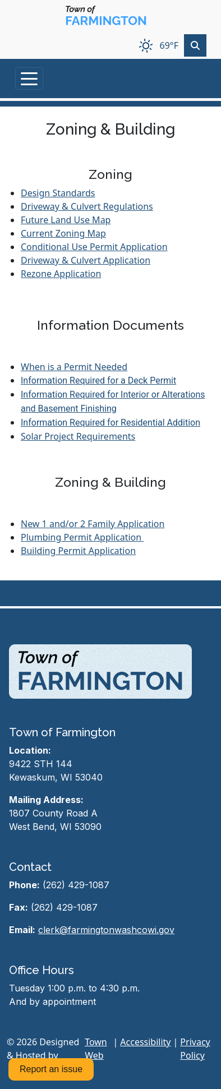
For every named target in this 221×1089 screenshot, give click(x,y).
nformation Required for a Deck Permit (99, 380)
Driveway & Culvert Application (85, 260)
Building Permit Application (78, 550)
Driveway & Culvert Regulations (87, 206)
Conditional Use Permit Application (94, 247)
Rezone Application (61, 273)
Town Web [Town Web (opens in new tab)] (96, 1049)
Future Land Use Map (65, 220)
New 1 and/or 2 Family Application (92, 524)
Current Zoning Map (63, 233)
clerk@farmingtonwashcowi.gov (106, 929)
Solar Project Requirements (78, 436)
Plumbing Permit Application (82, 537)
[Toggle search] (195, 45)
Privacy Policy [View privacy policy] (195, 1049)
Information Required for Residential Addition (110, 422)
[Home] (106, 16)
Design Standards (58, 193)
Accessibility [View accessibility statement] (145, 1042)
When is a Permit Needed (74, 367)
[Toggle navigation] (29, 78)
